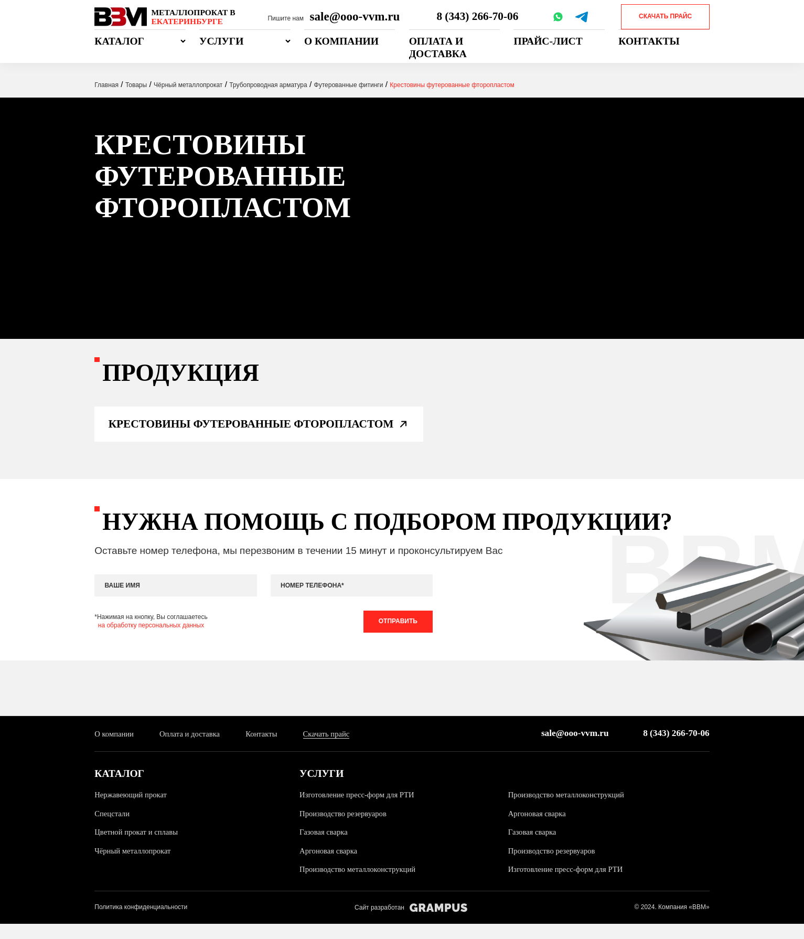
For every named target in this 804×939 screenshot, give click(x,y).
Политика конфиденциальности (140, 922)
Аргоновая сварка (539, 828)
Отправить (395, 634)
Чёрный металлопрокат (134, 865)
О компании (341, 41)
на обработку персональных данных (151, 638)
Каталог (119, 41)
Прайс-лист (547, 41)
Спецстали (113, 828)
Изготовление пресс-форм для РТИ (360, 809)
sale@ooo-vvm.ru (355, 16)
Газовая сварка (324, 846)
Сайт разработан (411, 922)
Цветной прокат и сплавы (138, 846)
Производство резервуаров (345, 828)
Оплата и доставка (438, 47)
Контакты (648, 41)
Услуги (221, 41)
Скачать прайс (665, 16)
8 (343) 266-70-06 (478, 16)
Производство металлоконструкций (569, 809)
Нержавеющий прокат (132, 809)
